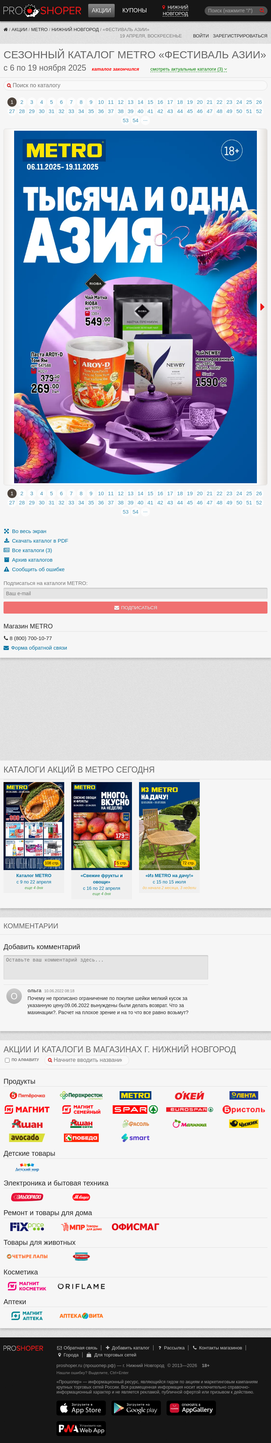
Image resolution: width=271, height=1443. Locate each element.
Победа (81, 1138)
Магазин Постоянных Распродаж (81, 1227)
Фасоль (135, 1124)
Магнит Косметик (27, 1286)
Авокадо (27, 1138)
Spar (135, 1109)
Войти (201, 36)
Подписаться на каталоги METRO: (46, 583)
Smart (135, 1138)
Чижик (244, 1124)
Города (67, 1355)
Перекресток (81, 1095)
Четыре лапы (27, 1256)
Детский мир (27, 1167)
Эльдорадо (27, 1197)
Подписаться (135, 607)
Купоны (134, 10)
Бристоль (244, 1109)
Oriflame (81, 1286)
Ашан (27, 1124)
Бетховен (81, 1256)
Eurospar (190, 1109)
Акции (101, 10)
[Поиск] (236, 10)
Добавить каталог (127, 1347)
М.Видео (81, 1197)
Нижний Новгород (75, 29)
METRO (39, 29)
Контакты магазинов (217, 1347)
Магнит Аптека (27, 1316)
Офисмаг (135, 1227)
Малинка (190, 1124)
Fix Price (27, 1227)
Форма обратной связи (35, 648)
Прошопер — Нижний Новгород (42, 10)
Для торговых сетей (111, 1355)
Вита (81, 1316)
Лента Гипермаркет (244, 1095)
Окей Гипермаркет (190, 1095)
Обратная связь (76, 1347)
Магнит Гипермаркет (81, 1109)
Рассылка (171, 1347)
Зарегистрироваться (240, 36)
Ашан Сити (81, 1124)
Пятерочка (27, 1095)
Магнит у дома (27, 1109)
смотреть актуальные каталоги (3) (188, 69)
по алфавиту (22, 1060)
